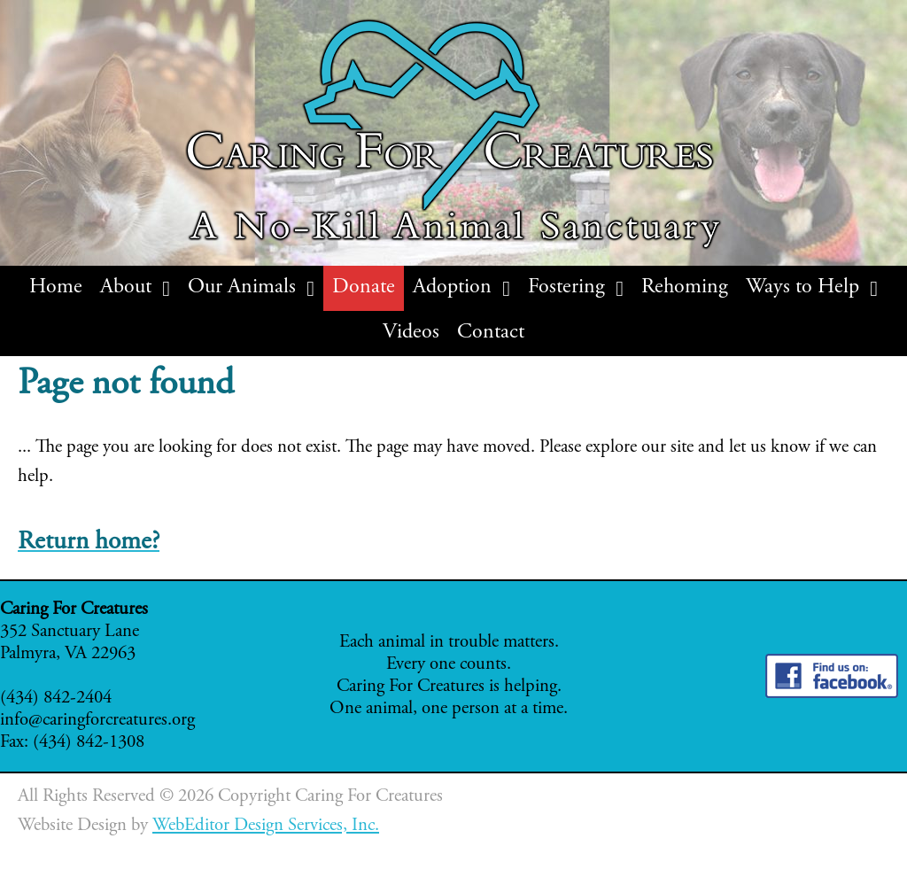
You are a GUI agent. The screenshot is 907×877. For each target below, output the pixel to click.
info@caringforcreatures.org (97, 720)
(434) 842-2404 (56, 698)
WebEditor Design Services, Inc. (265, 826)
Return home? (88, 542)
